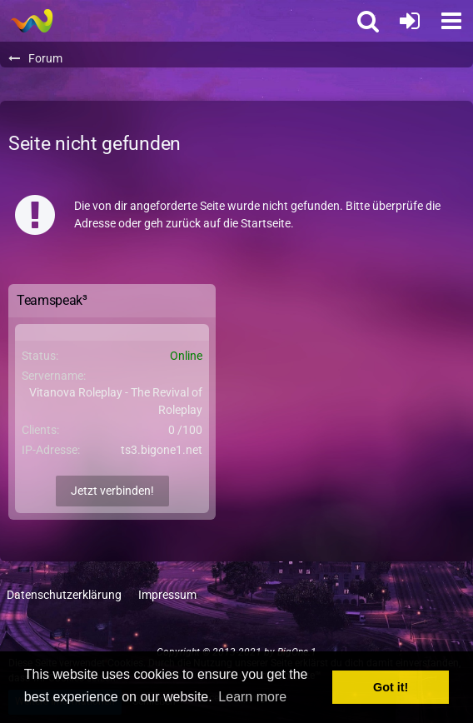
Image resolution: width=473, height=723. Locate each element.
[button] (451, 20)
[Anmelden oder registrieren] (409, 20)
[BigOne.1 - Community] (31, 20)
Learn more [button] (252, 697)
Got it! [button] (390, 687)
